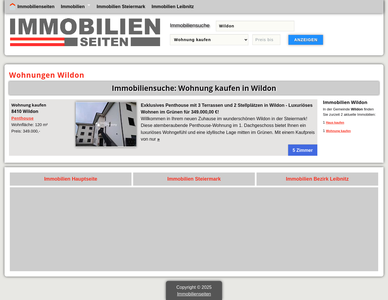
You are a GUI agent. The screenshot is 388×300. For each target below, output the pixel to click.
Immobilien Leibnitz (173, 6)
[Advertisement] (207, 229)
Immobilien (73, 6)
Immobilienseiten (35, 6)
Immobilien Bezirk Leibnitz (317, 179)
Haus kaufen (335, 122)
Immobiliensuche (190, 25)
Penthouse (22, 118)
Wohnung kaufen (338, 131)
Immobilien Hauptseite (70, 179)
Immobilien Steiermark (121, 6)
